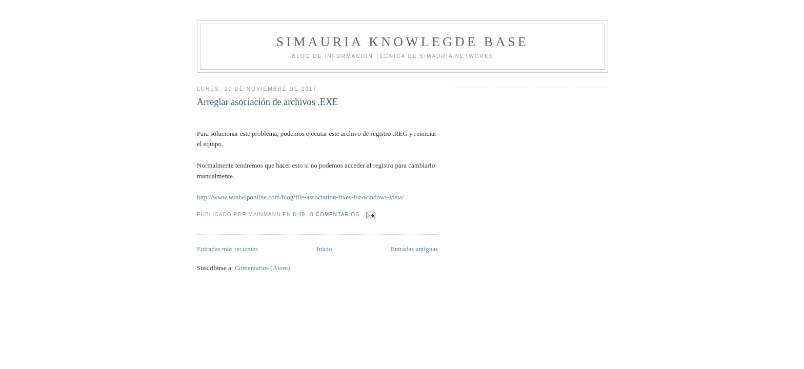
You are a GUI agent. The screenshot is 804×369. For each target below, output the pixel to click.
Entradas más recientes (227, 249)
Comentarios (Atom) (262, 268)
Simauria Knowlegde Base (402, 41)
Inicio (324, 249)
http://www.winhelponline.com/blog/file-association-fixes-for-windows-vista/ (300, 197)
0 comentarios (334, 214)
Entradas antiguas (414, 249)
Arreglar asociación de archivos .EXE (267, 102)
